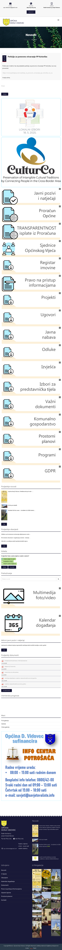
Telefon (31, 5)
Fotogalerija (5, 720)
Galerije (3, 724)
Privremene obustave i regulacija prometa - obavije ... (15, 537)
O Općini (4, 874)
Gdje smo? (31, 12)
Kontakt (3, 900)
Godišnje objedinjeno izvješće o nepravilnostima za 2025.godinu (19, 679)
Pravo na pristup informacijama (11, 889)
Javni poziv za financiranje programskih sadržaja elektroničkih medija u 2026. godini (23, 645)
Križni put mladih (12, 505)
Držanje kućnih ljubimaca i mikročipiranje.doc (14, 661)
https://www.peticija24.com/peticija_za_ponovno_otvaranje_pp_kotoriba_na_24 (27, 73)
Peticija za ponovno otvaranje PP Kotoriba (27, 56)
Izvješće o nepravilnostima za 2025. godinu (14, 685)
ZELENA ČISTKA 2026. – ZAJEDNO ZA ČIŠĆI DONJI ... (21, 510)
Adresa (52, 5)
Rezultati (12, 567)
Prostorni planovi (6, 896)
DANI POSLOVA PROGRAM (10, 673)
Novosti (3, 870)
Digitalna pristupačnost (52, 945)
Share (3, 86)
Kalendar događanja (8, 881)
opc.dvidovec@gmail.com (10, 7)
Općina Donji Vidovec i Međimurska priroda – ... (20, 491)
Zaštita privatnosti (41, 945)
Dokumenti (4, 885)
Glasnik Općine (6, 892)
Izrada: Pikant (30, 948)
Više (4, 524)
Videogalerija (5, 727)
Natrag (4, 94)
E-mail (10, 5)
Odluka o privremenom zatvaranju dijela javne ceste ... (16, 534)
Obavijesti (4, 877)
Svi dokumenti (6, 690)
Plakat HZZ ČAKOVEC (9, 667)
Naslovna (27, 39)
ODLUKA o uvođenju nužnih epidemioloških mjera (14, 541)
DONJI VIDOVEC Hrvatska (31, 706)
